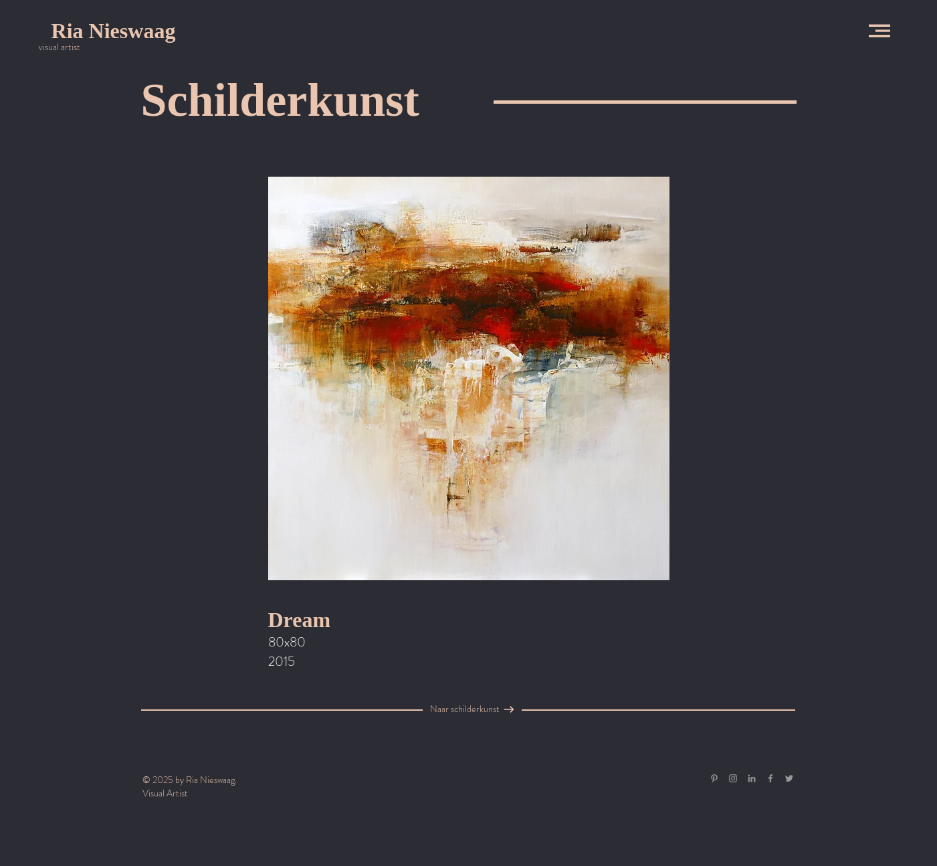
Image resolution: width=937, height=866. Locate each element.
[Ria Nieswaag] (113, 31)
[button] (879, 30)
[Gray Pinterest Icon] (714, 778)
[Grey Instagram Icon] (733, 778)
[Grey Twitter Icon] (789, 778)
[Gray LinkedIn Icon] (751, 778)
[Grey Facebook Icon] (770, 778)
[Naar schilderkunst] (465, 709)
